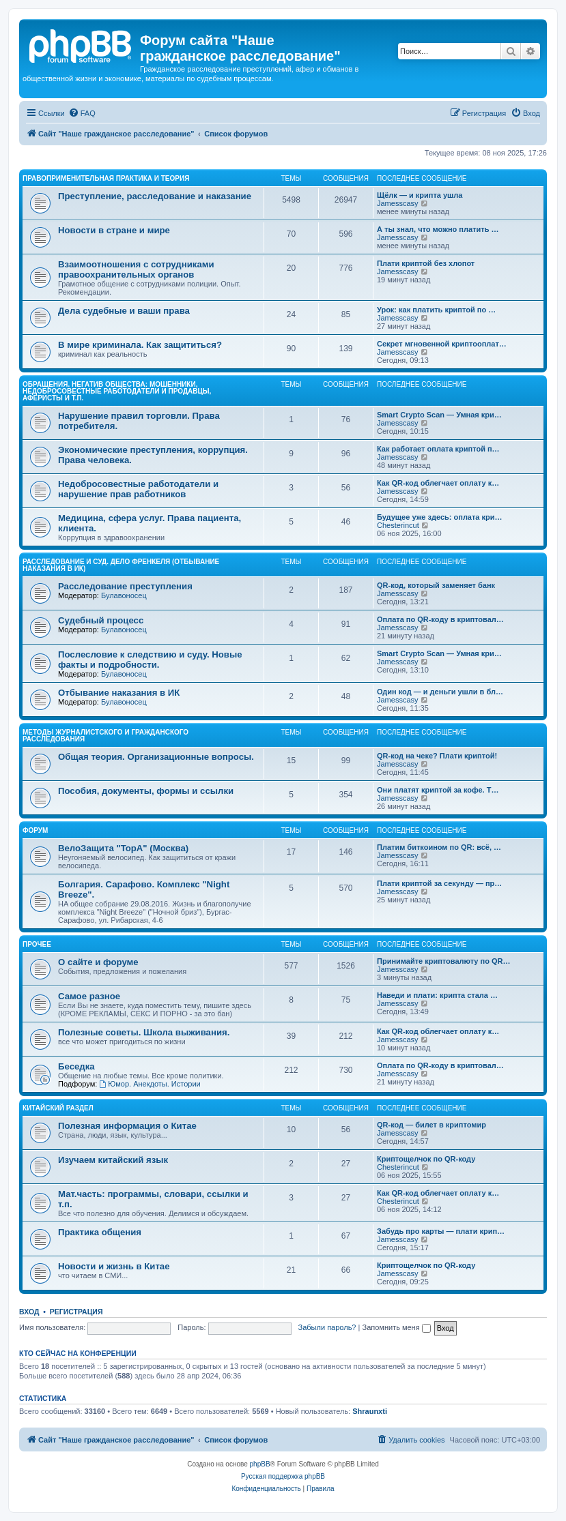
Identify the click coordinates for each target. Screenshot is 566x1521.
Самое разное (89, 996)
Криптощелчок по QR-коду (426, 1159)
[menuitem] (82, 113)
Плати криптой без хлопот (426, 263)
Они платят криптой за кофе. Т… (437, 790)
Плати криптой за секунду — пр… (439, 883)
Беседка (76, 1066)
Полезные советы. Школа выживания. (143, 1032)
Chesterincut (398, 525)
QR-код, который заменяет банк (436, 585)
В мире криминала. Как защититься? (140, 345)
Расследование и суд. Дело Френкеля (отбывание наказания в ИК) (121, 565)
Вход (29, 1312)
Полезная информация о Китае (127, 1126)
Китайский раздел (58, 1108)
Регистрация (76, 1312)
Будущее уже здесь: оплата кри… (440, 517)
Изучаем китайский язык (113, 1160)
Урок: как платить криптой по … (436, 310)
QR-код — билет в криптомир (431, 1125)
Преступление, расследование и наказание (154, 196)
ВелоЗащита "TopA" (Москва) (123, 848)
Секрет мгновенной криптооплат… (442, 344)
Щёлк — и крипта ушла (419, 195)
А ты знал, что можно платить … (437, 229)
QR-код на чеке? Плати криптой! (437, 756)
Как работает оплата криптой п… (438, 449)
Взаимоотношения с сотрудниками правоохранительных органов (136, 269)
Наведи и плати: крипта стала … (437, 995)
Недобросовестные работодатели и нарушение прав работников (138, 489)
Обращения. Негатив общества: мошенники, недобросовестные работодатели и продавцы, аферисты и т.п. (117, 391)
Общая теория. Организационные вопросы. (156, 757)
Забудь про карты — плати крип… (441, 1231)
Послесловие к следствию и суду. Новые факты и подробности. (150, 659)
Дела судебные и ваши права (124, 311)
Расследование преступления (125, 586)
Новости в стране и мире (114, 230)
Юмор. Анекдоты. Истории (149, 1084)
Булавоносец (124, 595)
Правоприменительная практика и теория (106, 178)
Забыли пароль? (327, 1327)
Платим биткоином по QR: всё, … (439, 847)
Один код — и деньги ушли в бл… (440, 692)
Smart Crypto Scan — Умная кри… (439, 415)
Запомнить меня (396, 1327)
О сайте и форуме (98, 962)
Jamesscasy (398, 203)
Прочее (37, 944)
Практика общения (99, 1232)
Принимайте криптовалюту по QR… (443, 961)
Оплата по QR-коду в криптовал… (440, 619)
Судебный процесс (100, 620)
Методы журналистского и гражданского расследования (105, 735)
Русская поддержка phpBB (283, 1476)
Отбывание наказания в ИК (119, 693)
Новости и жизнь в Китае (114, 1266)
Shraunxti (369, 1411)
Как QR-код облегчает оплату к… (438, 483)
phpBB (260, 1464)
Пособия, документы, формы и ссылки (146, 791)
